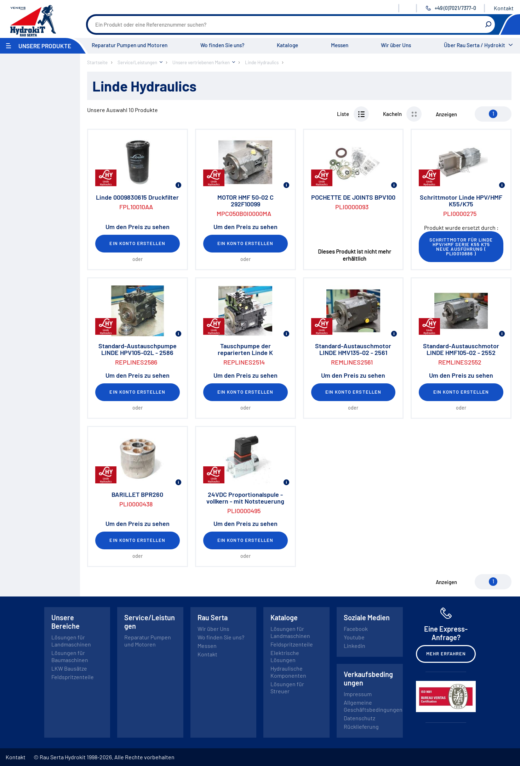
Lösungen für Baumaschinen (69, 656)
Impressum (358, 693)
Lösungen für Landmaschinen (71, 641)
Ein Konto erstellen (137, 243)
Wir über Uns (396, 45)
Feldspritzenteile (72, 676)
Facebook (356, 628)
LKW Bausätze (69, 668)
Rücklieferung (361, 726)
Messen (339, 45)
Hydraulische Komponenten (288, 672)
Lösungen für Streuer (287, 687)
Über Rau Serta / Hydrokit (474, 45)
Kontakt (504, 8)
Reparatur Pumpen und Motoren (129, 45)
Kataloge (287, 45)
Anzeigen (446, 114)
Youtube (354, 637)
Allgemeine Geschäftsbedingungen (373, 706)
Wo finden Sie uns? (222, 45)
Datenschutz (359, 718)
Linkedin (354, 645)
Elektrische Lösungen (284, 656)
